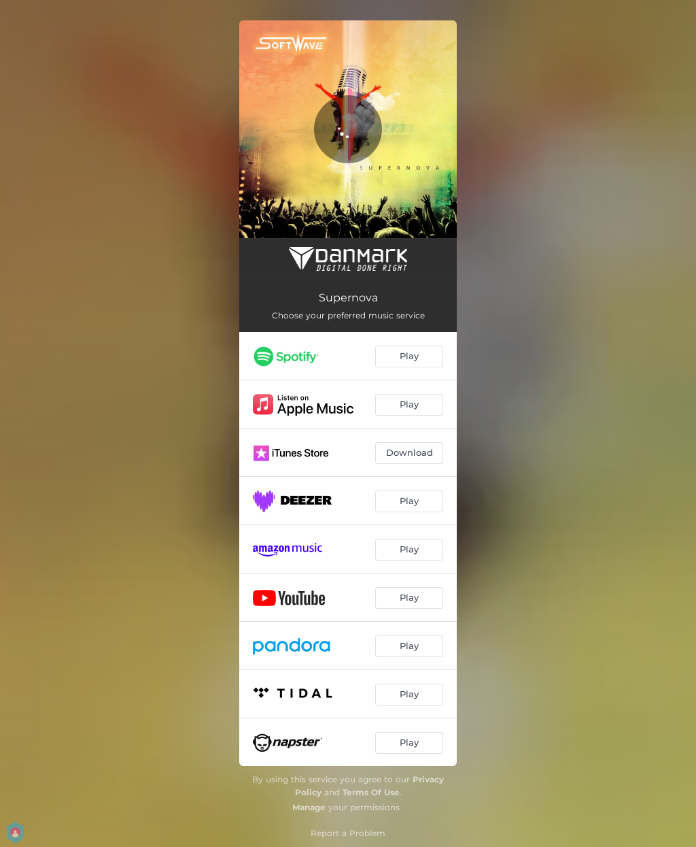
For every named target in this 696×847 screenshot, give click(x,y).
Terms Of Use (371, 792)
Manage (309, 807)
